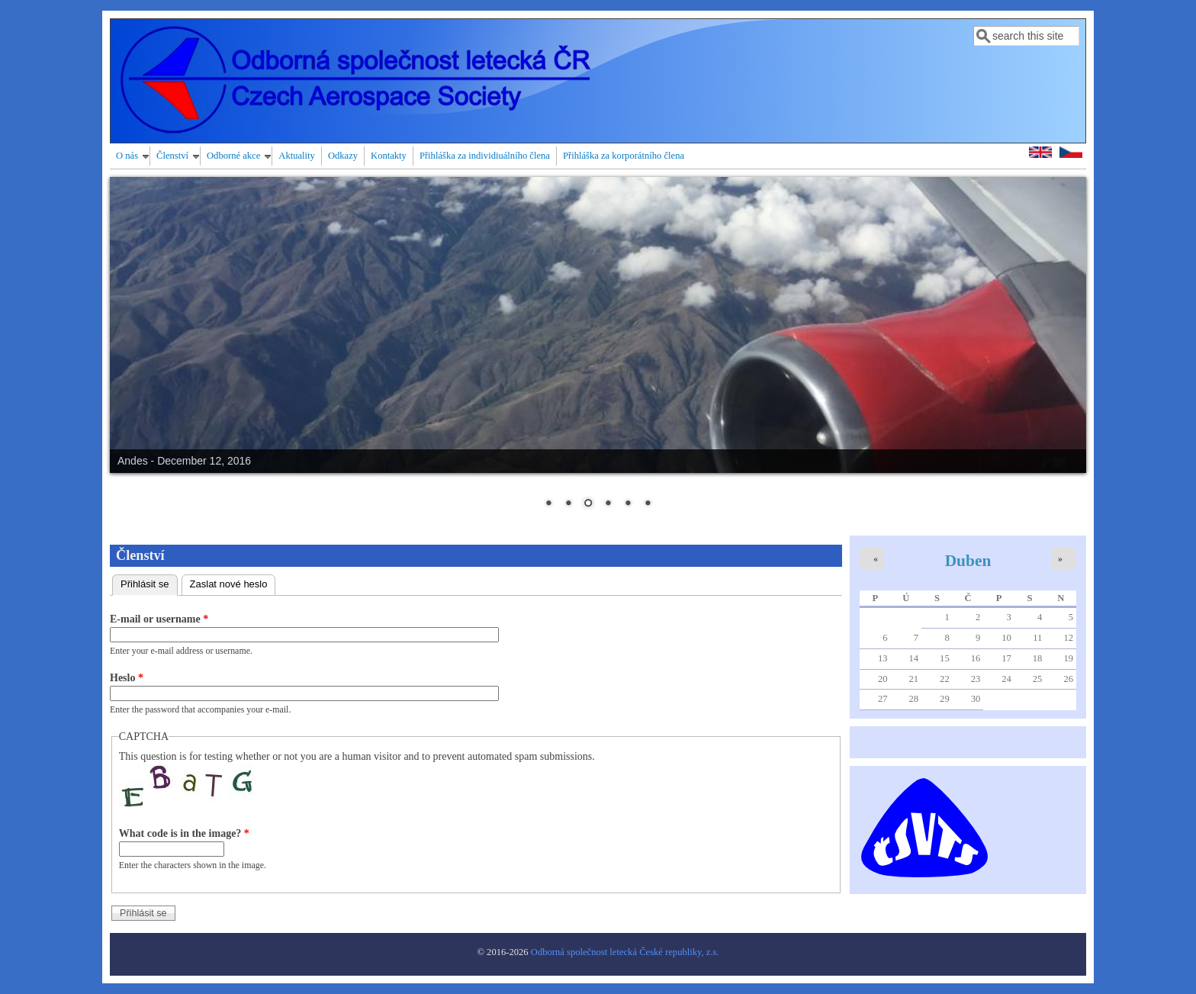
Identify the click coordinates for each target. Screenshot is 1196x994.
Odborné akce (233, 155)
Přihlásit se (149, 582)
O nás (127, 155)
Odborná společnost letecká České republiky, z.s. (625, 952)
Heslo (126, 678)
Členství (172, 155)
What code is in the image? (184, 833)
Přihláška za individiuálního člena (485, 155)
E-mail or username (159, 619)
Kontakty (389, 155)
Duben (968, 561)
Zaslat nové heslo (229, 584)
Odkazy (343, 155)
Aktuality (296, 155)
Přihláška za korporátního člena (623, 155)
